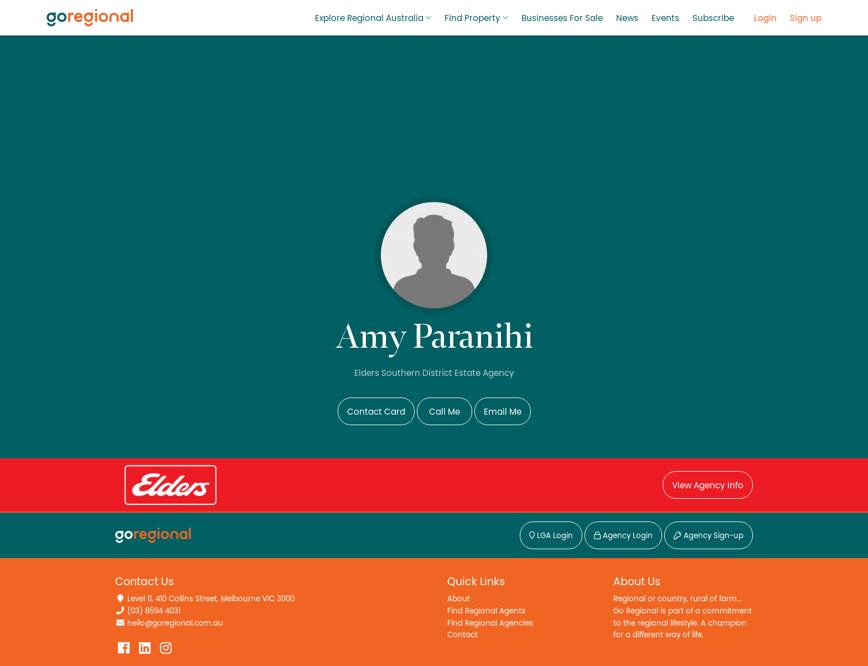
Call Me (444, 411)
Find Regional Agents (486, 611)
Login (765, 18)
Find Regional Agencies (490, 623)
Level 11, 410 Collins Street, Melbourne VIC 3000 (210, 599)
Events (665, 18)
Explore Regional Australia (369, 18)
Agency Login (623, 536)
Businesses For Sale (562, 18)
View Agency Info (707, 485)
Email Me (502, 411)
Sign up (806, 18)
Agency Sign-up (708, 536)
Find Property (472, 18)
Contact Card (376, 411)
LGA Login (551, 536)
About (458, 599)
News (627, 18)
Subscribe (713, 18)
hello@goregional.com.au (175, 623)
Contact (462, 635)
